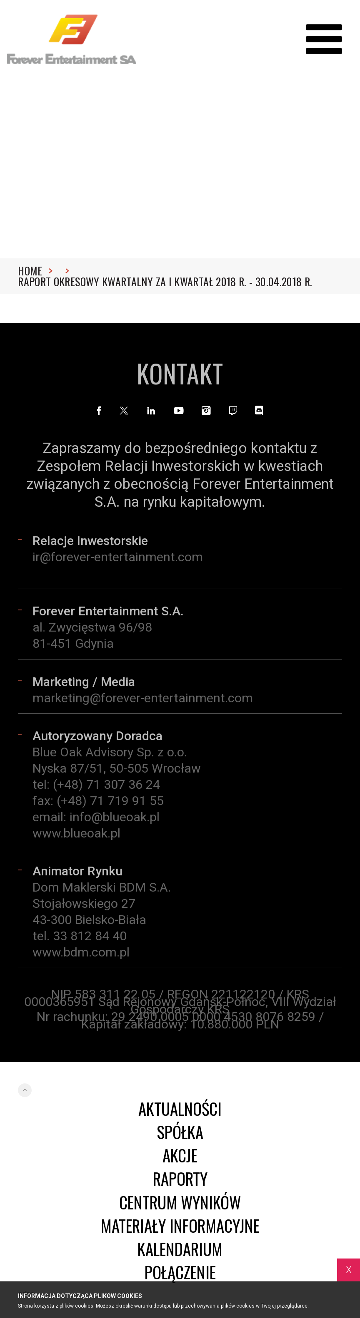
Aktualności (180, 1108)
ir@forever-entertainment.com (117, 559)
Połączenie (180, 1272)
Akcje (180, 1155)
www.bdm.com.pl (81, 955)
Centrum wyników (180, 1202)
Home (35, 270)
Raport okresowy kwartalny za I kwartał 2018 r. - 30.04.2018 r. (165, 281)
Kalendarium (180, 1249)
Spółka (180, 1132)
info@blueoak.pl (115, 820)
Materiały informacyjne (180, 1225)
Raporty (180, 1178)
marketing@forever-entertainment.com (142, 701)
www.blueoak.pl (76, 836)
